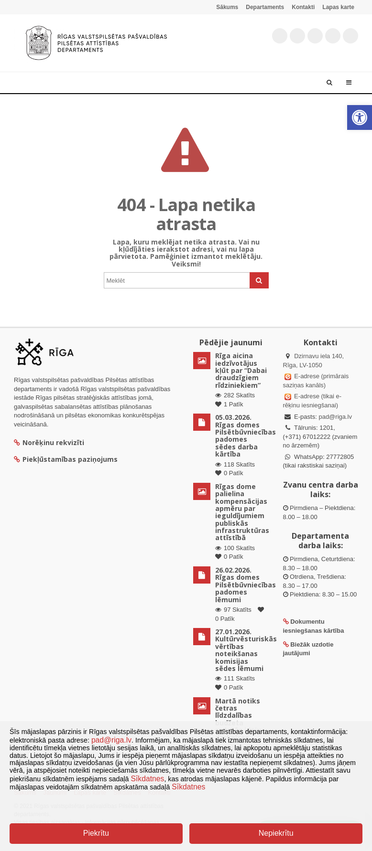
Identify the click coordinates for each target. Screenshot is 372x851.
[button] (359, 117)
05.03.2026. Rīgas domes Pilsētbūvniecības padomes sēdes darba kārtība (245, 435)
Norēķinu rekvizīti (49, 442)
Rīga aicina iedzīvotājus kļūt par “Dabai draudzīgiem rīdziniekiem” (241, 370)
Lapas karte (338, 7)
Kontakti (303, 7)
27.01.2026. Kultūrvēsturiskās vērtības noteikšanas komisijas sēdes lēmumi (246, 650)
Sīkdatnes (147, 779)
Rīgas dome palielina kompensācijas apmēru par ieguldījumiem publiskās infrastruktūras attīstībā (242, 512)
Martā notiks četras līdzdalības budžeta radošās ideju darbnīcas (238, 719)
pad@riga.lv (335, 416)
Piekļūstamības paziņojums (66, 459)
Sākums (227, 7)
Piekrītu (96, 833)
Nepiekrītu (276, 833)
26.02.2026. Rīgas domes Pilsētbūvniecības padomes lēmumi (245, 584)
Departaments (265, 7)
